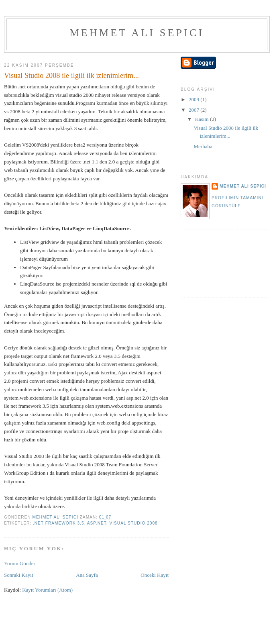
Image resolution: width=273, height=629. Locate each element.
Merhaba (203, 146)
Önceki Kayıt (155, 575)
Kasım (202, 119)
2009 (194, 99)
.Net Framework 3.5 (58, 523)
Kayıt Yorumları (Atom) (47, 590)
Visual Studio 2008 (133, 523)
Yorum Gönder (19, 563)
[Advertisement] (213, 262)
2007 (194, 110)
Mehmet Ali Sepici (137, 33)
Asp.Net (96, 523)
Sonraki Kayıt (18, 575)
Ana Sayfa (87, 575)
